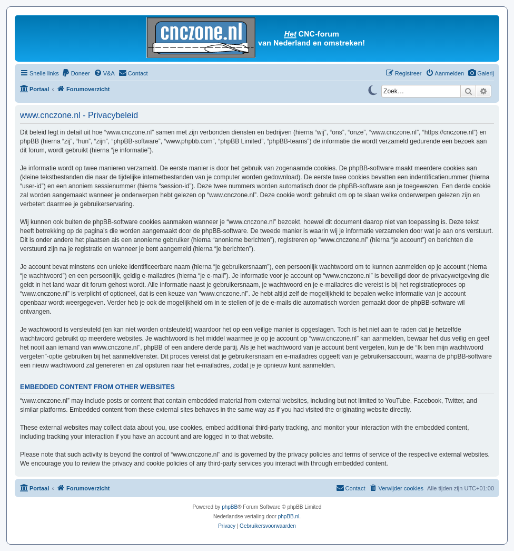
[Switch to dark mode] (372, 89)
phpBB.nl (289, 516)
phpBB (230, 507)
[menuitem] (481, 73)
